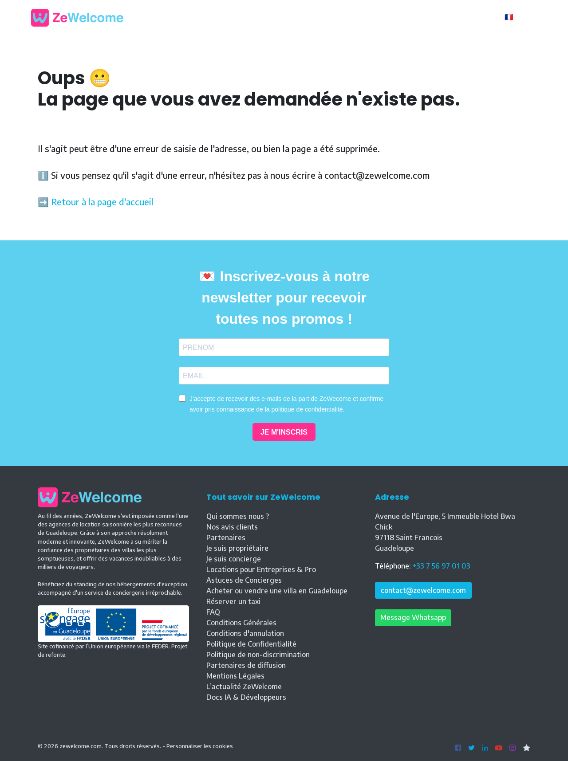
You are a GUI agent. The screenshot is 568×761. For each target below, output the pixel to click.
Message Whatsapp (413, 617)
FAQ (213, 612)
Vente (370, 16)
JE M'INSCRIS (284, 432)
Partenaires (225, 537)
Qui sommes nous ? (237, 516)
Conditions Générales (241, 622)
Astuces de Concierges (244, 580)
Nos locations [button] (290, 16)
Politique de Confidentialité (251, 643)
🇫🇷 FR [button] (515, 16)
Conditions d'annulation (245, 633)
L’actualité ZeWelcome (244, 686)
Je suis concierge (233, 558)
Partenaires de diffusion (246, 665)
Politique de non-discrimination (258, 654)
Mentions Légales (235, 675)
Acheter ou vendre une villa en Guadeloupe (276, 590)
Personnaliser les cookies (199, 745)
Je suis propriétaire (237, 548)
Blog (338, 16)
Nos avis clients (232, 526)
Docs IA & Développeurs (246, 697)
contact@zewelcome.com (423, 590)
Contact (407, 16)
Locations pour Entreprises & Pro (261, 569)
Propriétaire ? (466, 17)
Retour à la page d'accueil (102, 201)
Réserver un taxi (233, 601)
